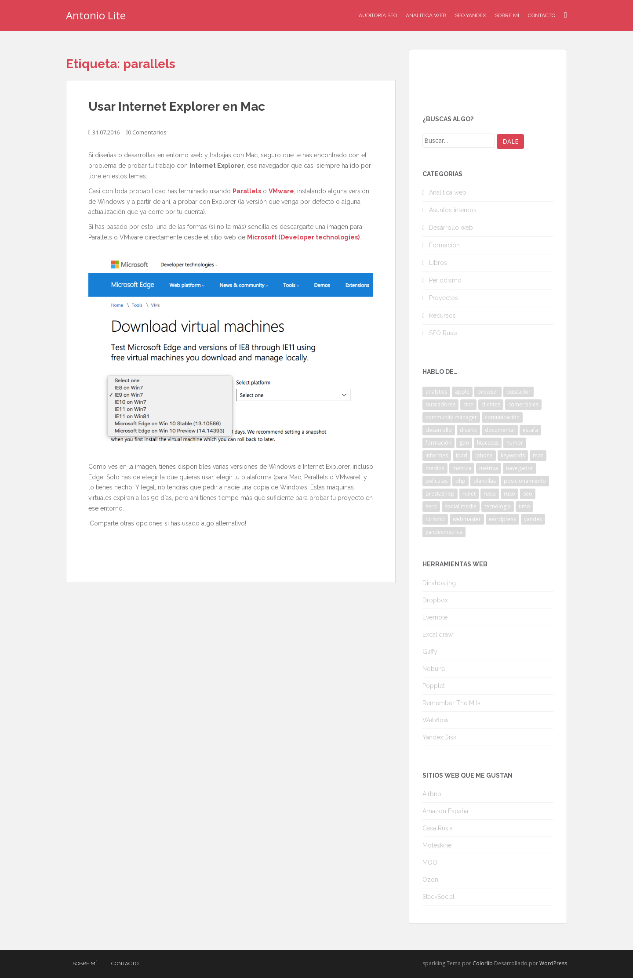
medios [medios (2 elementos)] (435, 468)
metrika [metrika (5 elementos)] (488, 468)
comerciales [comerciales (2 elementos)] (523, 404)
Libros (438, 262)
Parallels (247, 191)
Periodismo (445, 280)
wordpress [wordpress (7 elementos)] (502, 519)
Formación (444, 245)
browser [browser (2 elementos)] (487, 391)
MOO (429, 862)
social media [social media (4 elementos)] (461, 506)
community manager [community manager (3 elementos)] (451, 417)
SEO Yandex (470, 15)
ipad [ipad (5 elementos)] (461, 455)
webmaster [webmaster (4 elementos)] (467, 519)
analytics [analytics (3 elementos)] (436, 391)
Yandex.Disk (439, 737)
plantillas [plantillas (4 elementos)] (484, 481)
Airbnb (431, 793)
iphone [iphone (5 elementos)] (484, 455)
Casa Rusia (437, 828)
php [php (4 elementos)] (460, 481)
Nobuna (433, 668)
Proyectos (443, 297)
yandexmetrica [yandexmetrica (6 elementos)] (444, 532)
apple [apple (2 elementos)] (462, 391)
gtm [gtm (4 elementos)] (464, 442)
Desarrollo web (451, 227)
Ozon (430, 879)
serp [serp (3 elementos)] (431, 506)
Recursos (442, 315)
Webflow (435, 720)
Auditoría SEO (378, 15)
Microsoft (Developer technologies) (303, 237)
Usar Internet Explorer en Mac (176, 106)
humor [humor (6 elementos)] (514, 442)
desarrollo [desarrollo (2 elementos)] (439, 430)
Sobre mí (507, 15)
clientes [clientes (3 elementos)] (490, 404)
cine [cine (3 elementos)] (468, 404)
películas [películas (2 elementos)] (436, 481)
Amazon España (445, 811)
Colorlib (483, 963)
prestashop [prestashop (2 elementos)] (440, 493)
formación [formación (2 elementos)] (438, 442)
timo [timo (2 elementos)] (524, 506)
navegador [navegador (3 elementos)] (519, 468)
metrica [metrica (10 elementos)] (461, 468)
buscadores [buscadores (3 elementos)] (440, 404)
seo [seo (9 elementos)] (527, 493)
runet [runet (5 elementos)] (469, 493)
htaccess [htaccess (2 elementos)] (487, 442)
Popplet (433, 685)
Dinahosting (439, 583)
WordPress (553, 963)
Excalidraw (437, 634)
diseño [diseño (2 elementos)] (468, 430)
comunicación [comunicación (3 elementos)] (502, 417)
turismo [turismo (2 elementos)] (435, 519)
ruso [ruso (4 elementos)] (509, 493)
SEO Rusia (443, 333)
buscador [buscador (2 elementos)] (518, 391)
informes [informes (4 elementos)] (437, 455)
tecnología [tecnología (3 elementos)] (497, 506)
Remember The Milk (451, 702)
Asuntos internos (453, 210)
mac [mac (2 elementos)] (538, 455)
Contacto (541, 15)
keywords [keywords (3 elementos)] (513, 455)
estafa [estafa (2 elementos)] (530, 430)
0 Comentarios (147, 132)
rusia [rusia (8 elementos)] (490, 493)
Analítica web (447, 192)
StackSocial (438, 896)
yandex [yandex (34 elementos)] (533, 519)
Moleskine (436, 845)
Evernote (434, 617)
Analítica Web (426, 15)
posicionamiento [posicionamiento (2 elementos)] (525, 481)
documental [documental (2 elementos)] (500, 430)
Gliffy (429, 651)
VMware (281, 191)
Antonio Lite (96, 15)
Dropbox (435, 600)
